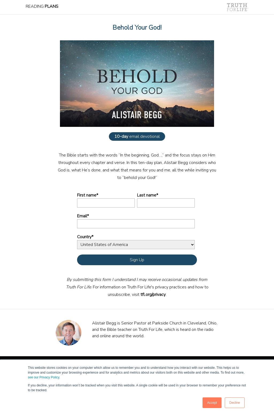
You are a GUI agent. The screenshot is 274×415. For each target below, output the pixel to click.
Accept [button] (212, 403)
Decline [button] (234, 403)
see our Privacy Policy (43, 377)
